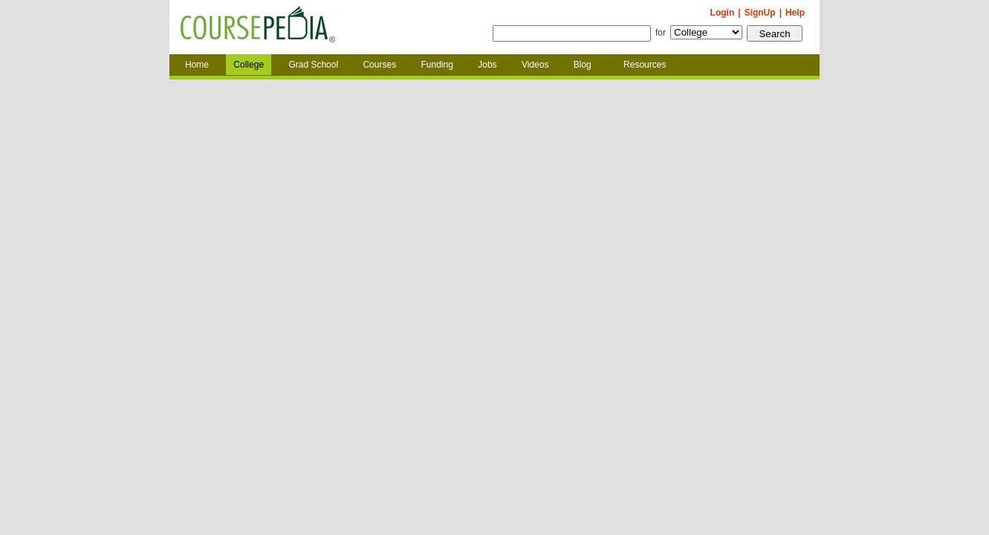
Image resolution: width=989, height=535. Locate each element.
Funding (437, 64)
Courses (379, 64)
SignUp (760, 12)
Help (795, 12)
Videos (535, 64)
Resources (644, 64)
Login (722, 12)
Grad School (313, 64)
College (248, 64)
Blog (582, 64)
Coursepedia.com (258, 27)
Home (197, 64)
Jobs (487, 64)
